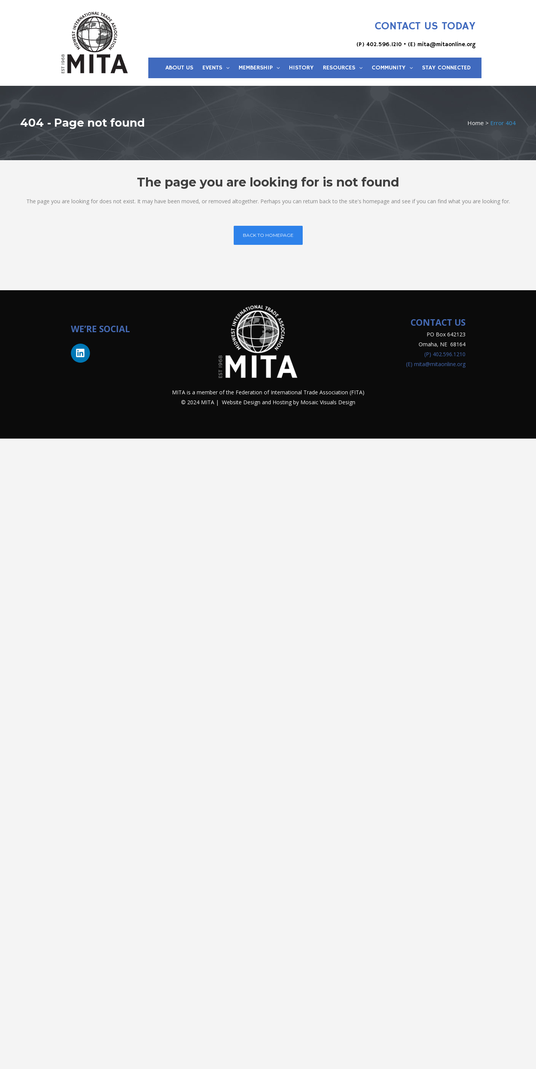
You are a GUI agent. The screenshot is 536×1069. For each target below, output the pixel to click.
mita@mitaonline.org (446, 44)
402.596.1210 (384, 44)
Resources (343, 68)
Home (475, 123)
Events (215, 68)
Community (392, 68)
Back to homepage (268, 235)
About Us (179, 68)
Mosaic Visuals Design (327, 402)
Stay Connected (446, 68)
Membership (259, 68)
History (301, 68)
